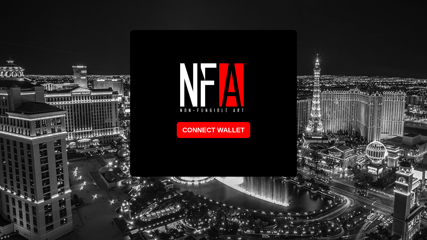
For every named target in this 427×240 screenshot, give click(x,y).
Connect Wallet (213, 130)
